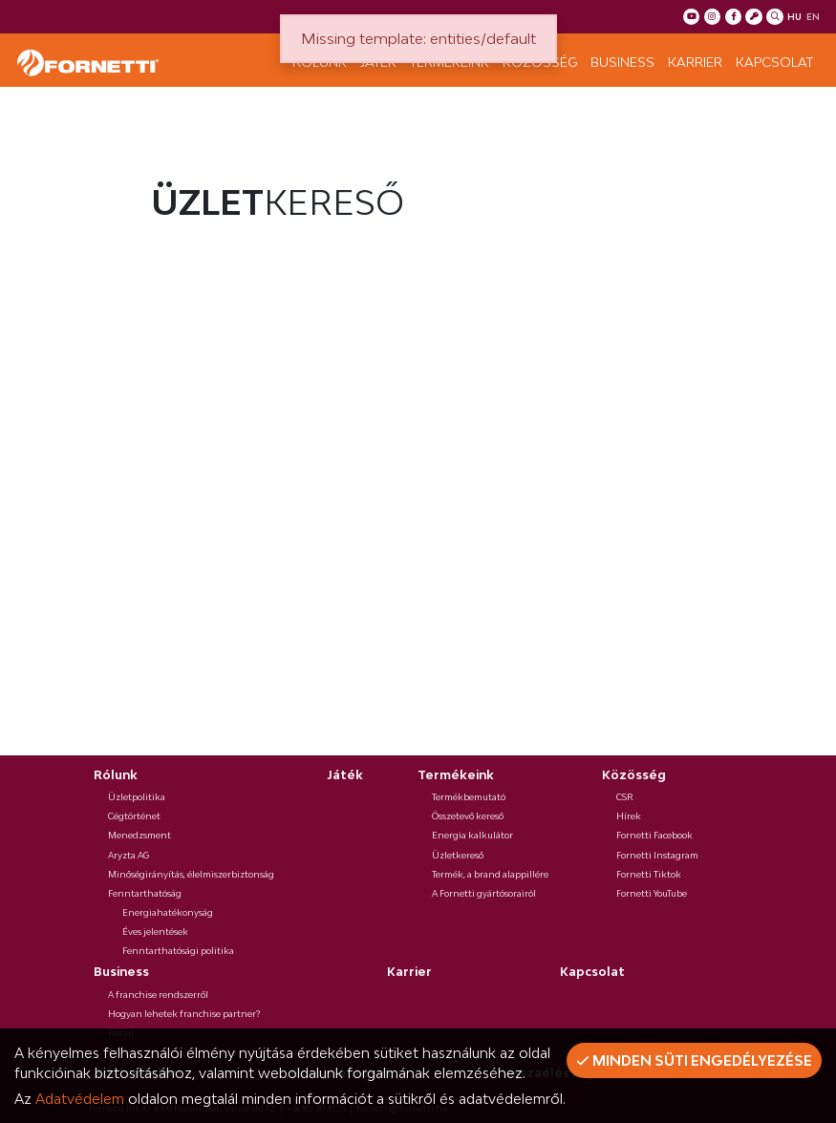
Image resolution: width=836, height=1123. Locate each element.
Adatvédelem (79, 1099)
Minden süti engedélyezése (694, 1060)
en (813, 16)
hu (794, 16)
